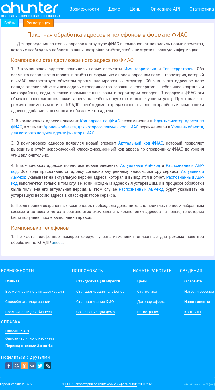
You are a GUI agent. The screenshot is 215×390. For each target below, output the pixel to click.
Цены (136, 9)
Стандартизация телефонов (100, 291)
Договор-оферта (151, 301)
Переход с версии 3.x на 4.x (29, 346)
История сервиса (199, 291)
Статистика (201, 9)
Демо (114, 9)
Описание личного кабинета (29, 338)
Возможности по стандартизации (34, 291)
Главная (12, 281)
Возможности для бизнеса (28, 312)
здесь (57, 242)
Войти (10, 23)
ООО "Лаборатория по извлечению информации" (101, 384)
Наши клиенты (197, 301)
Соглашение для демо (95, 312)
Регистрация (38, 23)
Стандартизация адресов (98, 281)
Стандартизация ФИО (95, 301)
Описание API (165, 9)
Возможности (84, 9)
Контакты (192, 312)
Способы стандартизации (27, 301)
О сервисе (193, 281)
